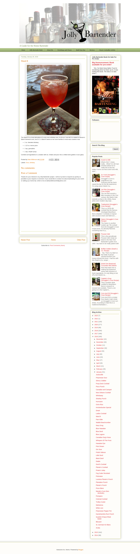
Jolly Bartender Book (36, 50)
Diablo (98, 461)
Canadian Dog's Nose (103, 437)
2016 (96, 336)
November (100, 342)
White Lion (99, 508)
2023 (96, 315)
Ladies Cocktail (101, 413)
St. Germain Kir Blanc (103, 525)
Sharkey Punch (101, 398)
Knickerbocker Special (103, 407)
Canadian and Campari (104, 390)
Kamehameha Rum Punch (105, 514)
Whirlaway (99, 395)
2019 (96, 327)
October (99, 345)
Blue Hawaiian (101, 428)
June (98, 357)
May (98, 360)
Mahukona (99, 505)
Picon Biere (100, 488)
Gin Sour (99, 449)
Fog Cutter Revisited (103, 473)
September (100, 348)
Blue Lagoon (100, 434)
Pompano (99, 496)
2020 (96, 324)
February (99, 369)
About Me (50, 50)
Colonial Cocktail (101, 499)
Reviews (92, 50)
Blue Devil (99, 431)
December (100, 339)
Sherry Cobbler (101, 381)
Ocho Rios (99, 404)
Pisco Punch (100, 386)
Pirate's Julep (100, 470)
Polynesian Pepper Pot (103, 511)
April (98, 363)
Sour (27, 162)
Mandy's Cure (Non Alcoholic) (102, 492)
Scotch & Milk (105, 160)
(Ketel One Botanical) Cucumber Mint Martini (109, 264)
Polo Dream (100, 446)
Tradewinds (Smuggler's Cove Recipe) (109, 205)
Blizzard (98, 522)
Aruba (98, 528)
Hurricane (99, 401)
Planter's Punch (101, 485)
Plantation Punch (102, 482)
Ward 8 (98, 416)
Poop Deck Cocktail (102, 383)
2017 (96, 333)
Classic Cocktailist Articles (107, 50)
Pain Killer (99, 419)
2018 (96, 330)
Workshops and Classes (64, 50)
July (97, 354)
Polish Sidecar (101, 452)
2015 (96, 532)
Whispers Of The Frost (103, 440)
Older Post (81, 240)
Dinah (98, 410)
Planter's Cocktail (102, 467)
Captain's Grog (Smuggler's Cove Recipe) (110, 279)
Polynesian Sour (101, 378)
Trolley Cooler (100, 502)
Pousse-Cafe (105, 234)
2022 (96, 319)
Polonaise (99, 476)
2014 (96, 535)
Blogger (80, 549)
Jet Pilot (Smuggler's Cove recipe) (108, 190)
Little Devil (99, 455)
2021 (96, 322)
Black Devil (99, 458)
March (98, 366)
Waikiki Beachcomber (103, 422)
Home (23, 50)
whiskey (32, 162)
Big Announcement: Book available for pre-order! (103, 64)
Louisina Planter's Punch (104, 479)
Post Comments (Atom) (57, 245)
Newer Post (25, 240)
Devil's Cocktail (101, 464)
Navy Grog (99, 425)
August (98, 351)
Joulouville (99, 375)
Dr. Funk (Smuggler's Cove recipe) (108, 176)
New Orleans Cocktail (103, 392)
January (99, 372)
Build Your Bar (80, 50)
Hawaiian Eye (100, 443)
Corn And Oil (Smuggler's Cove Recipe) (109, 294)
